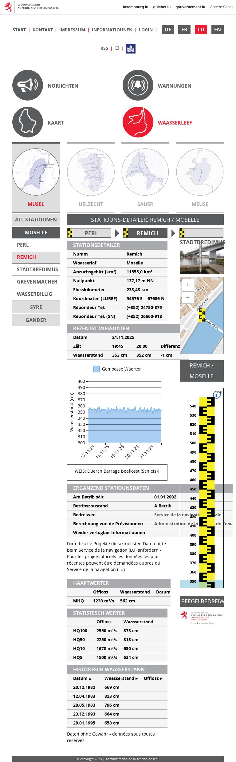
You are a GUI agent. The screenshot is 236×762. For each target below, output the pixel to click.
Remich (147, 233)
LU (201, 29)
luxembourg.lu (135, 7)
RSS (104, 48)
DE (168, 29)
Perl (91, 233)
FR (184, 29)
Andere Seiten (222, 7)
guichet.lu (162, 7)
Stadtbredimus (203, 242)
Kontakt (43, 30)
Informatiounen (113, 30)
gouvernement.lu (190, 7)
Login (146, 30)
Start (20, 30)
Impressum (72, 30)
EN (217, 29)
